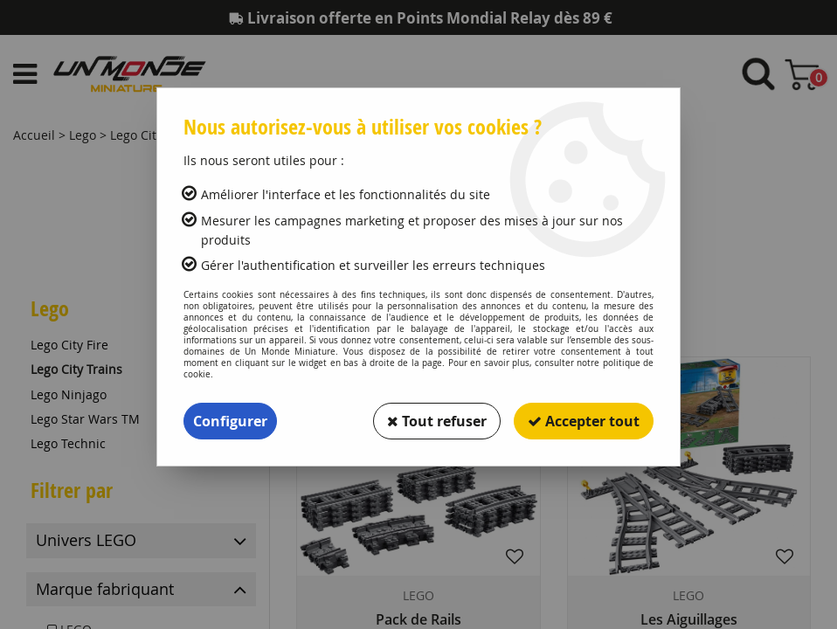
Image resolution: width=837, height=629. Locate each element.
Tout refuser (437, 421)
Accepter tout (584, 421)
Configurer (230, 421)
